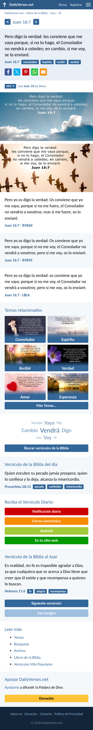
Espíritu (47, 62)
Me (59, 423)
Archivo (20, 650)
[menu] (88, 6)
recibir (61, 62)
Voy (48, 437)
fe (30, 591)
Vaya (49, 423)
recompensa (58, 591)
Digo (66, 430)
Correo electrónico (46, 521)
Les (39, 437)
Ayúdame (12, 687)
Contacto (46, 714)
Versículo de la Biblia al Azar (31, 556)
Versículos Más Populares (33, 664)
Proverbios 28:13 (18, 486)
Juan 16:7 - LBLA (17, 295)
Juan (53, 13)
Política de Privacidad (69, 714)
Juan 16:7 (12, 62)
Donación (46, 698)
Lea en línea (32, 86)
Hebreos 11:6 (15, 591)
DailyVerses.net (14, 13)
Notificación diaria (46, 511)
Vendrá (50, 430)
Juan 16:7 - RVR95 (18, 260)
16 (59, 13)
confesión (55, 486)
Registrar (76, 5)
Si (55, 437)
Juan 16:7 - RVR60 (18, 225)
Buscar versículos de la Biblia (46, 448)
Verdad (36, 423)
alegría (41, 591)
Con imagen (46, 613)
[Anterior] (8, 22)
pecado (39, 486)
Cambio (30, 430)
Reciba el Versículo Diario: (29, 502)
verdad (74, 62)
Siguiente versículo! (46, 603)
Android (46, 531)
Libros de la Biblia (37, 13)
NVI (10, 86)
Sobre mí (16, 714)
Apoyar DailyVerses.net (26, 679)
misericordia (74, 486)
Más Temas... (46, 405)
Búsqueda (21, 644)
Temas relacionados (23, 310)
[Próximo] (36, 22)
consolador (30, 62)
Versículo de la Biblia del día (31, 464)
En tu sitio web (46, 540)
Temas (63, 5)
